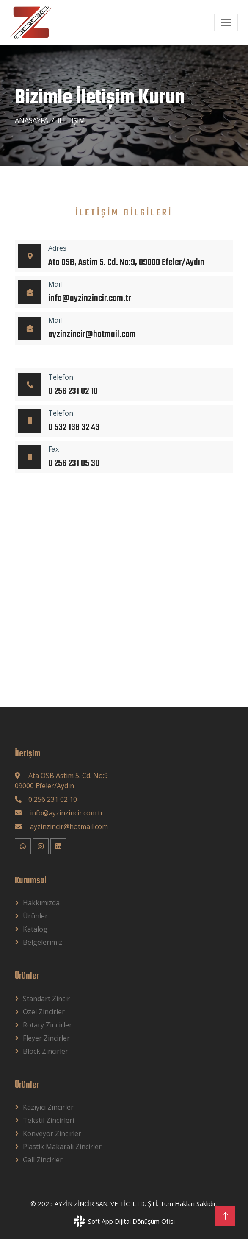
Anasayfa (31, 120)
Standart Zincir (46, 998)
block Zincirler (45, 1051)
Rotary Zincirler (47, 1025)
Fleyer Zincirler (46, 1038)
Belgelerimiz (42, 942)
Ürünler (35, 916)
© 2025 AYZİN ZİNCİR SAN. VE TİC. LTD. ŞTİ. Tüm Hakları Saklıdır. (124, 1203)
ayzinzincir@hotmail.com (68, 826)
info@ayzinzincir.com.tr (65, 813)
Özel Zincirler (44, 1011)
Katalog (35, 929)
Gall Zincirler (43, 1159)
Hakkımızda (41, 902)
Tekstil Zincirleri (48, 1120)
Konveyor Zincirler (52, 1133)
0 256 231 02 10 (52, 799)
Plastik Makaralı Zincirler (62, 1146)
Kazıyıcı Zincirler (48, 1107)
